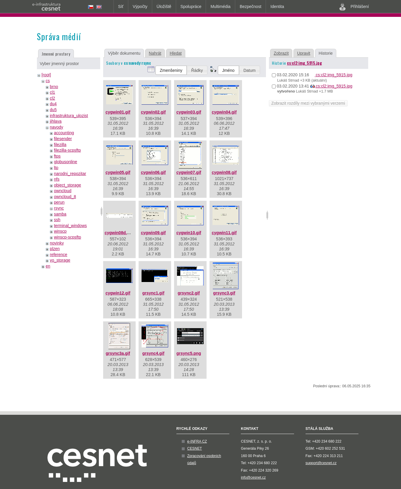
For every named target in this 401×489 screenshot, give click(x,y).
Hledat (175, 53)
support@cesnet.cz (321, 463)
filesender (63, 138)
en (48, 266)
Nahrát (155, 53)
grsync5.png (188, 353)
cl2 (52, 98)
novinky (57, 243)
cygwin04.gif (224, 112)
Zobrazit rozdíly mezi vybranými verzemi (308, 103)
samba (60, 214)
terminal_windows (70, 225)
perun (59, 202)
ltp (56, 167)
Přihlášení (354, 7)
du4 (53, 103)
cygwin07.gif (188, 172)
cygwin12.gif (117, 293)
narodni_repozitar (70, 173)
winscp (60, 231)
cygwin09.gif (153, 232)
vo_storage (60, 260)
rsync (59, 208)
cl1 (52, 92)
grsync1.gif (153, 293)
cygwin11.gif (224, 232)
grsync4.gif (153, 353)
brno (54, 86)
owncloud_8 (65, 196)
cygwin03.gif (188, 112)
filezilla (60, 144)
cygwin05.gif (117, 172)
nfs (56, 179)
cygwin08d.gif (118, 232)
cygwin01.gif (117, 112)
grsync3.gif (224, 293)
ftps (57, 156)
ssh (57, 219)
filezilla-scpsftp (67, 150)
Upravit (303, 53)
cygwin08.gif (224, 172)
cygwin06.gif (153, 172)
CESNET (194, 448)
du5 (53, 109)
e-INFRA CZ (197, 441)
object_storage (67, 185)
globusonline (65, 161)
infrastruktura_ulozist (69, 115)
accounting (64, 132)
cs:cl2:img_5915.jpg (304, 63)
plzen (54, 248)
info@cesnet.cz (253, 477)
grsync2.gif (189, 293)
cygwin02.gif (153, 112)
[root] (46, 74)
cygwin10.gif (188, 232)
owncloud (62, 190)
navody (56, 127)
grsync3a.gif (118, 353)
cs (48, 80)
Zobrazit (281, 53)
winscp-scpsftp (67, 237)
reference (58, 254)
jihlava (55, 121)
